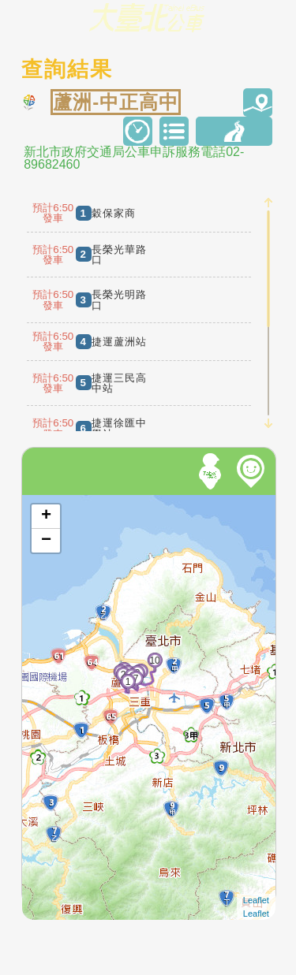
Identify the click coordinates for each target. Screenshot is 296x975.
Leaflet (256, 900)
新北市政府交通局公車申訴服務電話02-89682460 (134, 158)
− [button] (46, 541)
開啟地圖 (43, 502)
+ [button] (46, 516)
